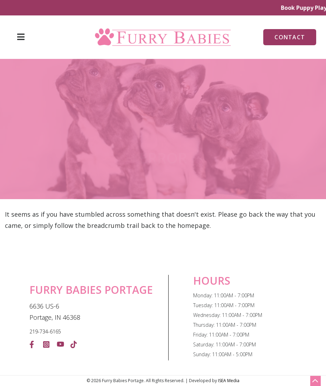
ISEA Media (228, 381)
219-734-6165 (45, 331)
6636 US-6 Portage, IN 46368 (54, 311)
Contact (289, 37)
